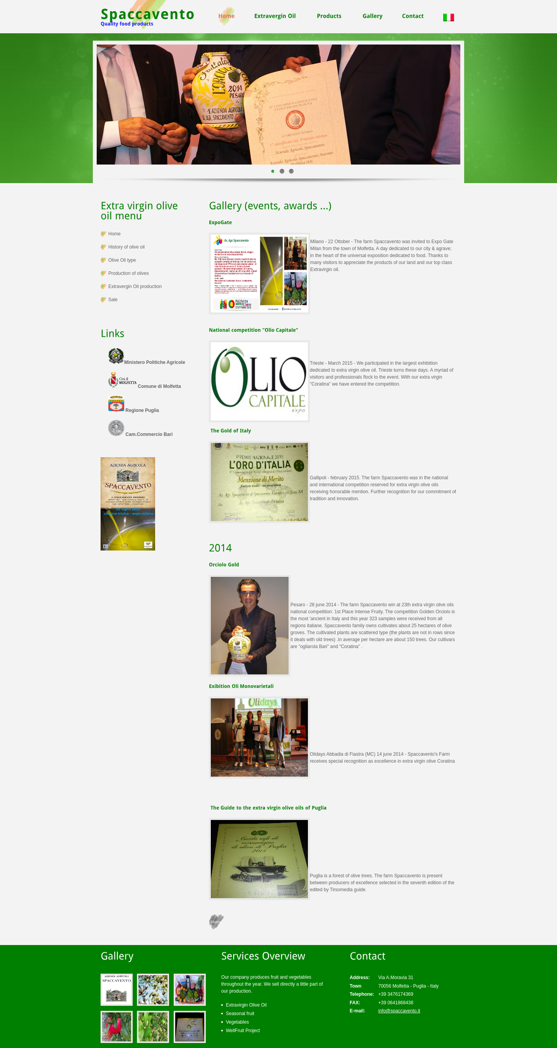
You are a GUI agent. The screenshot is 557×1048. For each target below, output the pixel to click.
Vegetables (237, 1022)
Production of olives (128, 273)
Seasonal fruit (240, 1013)
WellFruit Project (243, 1030)
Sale (113, 299)
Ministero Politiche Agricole (146, 362)
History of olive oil (126, 247)
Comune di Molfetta (144, 386)
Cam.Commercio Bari (140, 434)
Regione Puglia (133, 410)
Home (216, 921)
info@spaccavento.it (399, 1011)
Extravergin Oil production (135, 286)
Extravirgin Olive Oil (246, 1005)
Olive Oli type (122, 260)
